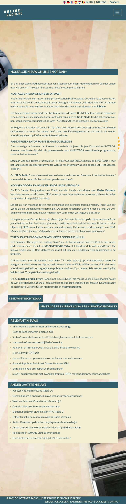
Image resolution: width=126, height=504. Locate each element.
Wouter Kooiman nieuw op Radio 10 (32, 390)
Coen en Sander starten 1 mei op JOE (32, 331)
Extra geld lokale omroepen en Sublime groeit (37, 368)
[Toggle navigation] (117, 12)
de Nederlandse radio (57, 245)
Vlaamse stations (71, 286)
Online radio (71, 498)
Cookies (100, 501)
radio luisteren (41, 498)
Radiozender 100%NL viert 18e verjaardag (36, 432)
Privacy (89, 501)
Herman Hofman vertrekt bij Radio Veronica (37, 342)
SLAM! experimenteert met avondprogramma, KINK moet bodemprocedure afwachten (61, 373)
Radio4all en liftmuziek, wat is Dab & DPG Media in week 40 (46, 347)
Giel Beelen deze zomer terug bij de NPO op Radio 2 (41, 437)
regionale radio (26, 278)
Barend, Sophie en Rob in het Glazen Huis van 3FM (40, 363)
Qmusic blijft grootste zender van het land (36, 406)
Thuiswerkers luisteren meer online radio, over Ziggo (41, 326)
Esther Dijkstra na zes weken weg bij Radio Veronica (41, 416)
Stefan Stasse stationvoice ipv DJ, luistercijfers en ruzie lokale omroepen (52, 336)
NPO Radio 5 (22, 175)
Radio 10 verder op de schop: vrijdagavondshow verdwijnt (44, 422)
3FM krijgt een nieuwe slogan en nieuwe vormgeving (78, 306)
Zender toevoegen (56, 501)
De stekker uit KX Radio (25, 352)
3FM (25, 226)
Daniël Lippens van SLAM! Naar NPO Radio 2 (37, 411)
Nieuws (101, 1)
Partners (76, 501)
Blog (89, 1)
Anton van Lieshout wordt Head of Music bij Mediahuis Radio (46, 427)
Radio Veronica (106, 190)
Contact (114, 501)
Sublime (100, 106)
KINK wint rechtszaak (25, 298)
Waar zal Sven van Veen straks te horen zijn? (36, 401)
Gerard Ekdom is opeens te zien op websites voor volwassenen (47, 358)
